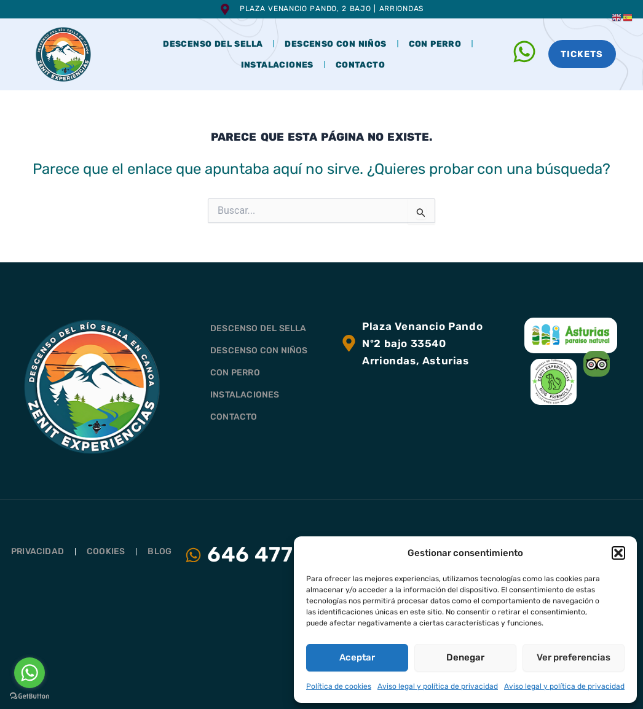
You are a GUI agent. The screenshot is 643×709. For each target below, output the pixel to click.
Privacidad (37, 551)
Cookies (106, 551)
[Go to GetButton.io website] (29, 696)
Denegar (465, 657)
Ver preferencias (573, 657)
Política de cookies (338, 686)
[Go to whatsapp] (29, 672)
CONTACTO (360, 64)
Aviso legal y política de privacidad (437, 686)
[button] (618, 553)
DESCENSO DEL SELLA (212, 44)
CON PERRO (435, 44)
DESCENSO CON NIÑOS (335, 44)
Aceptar (357, 657)
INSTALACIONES (277, 64)
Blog (160, 551)
